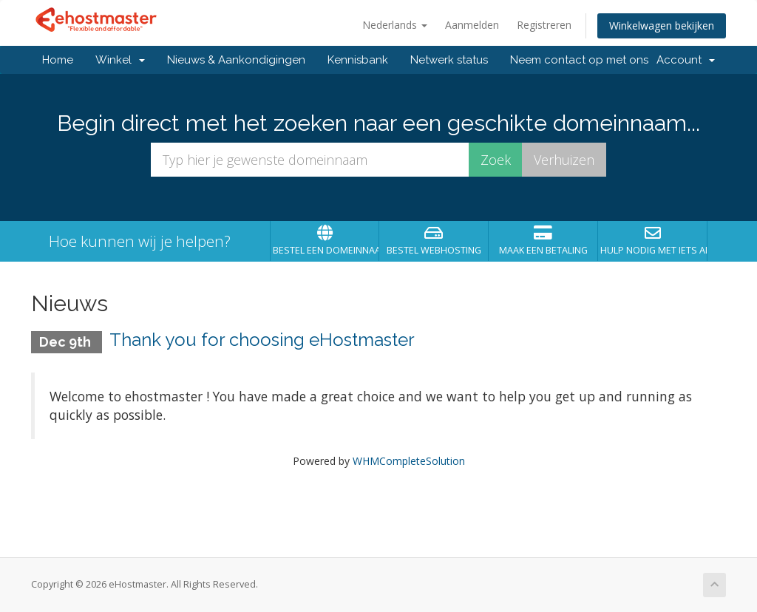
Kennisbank (357, 60)
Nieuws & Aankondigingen (236, 60)
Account (685, 60)
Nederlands (394, 25)
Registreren (544, 25)
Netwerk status (449, 60)
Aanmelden (472, 25)
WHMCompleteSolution (409, 461)
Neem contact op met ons (579, 60)
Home (57, 60)
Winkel (120, 60)
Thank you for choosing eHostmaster (262, 339)
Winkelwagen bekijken (661, 25)
